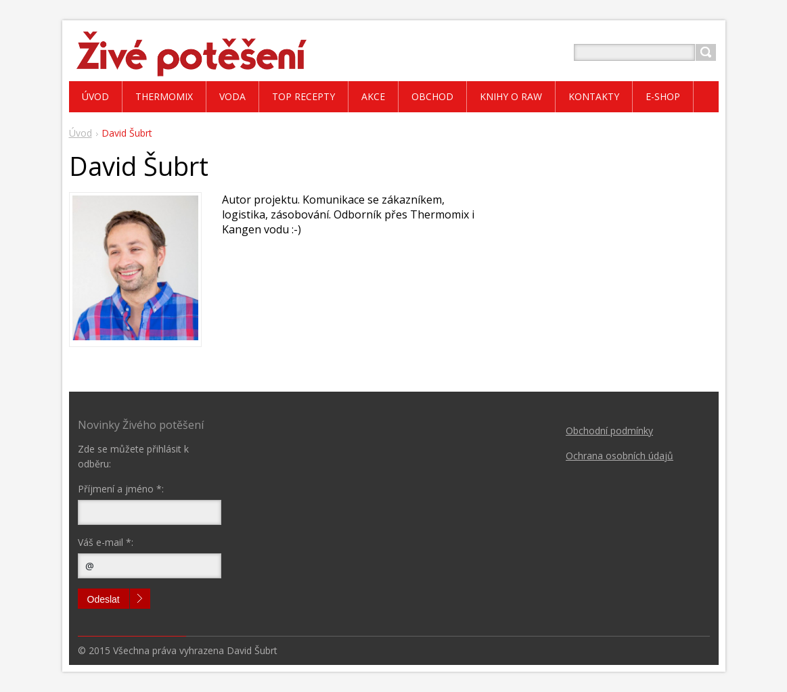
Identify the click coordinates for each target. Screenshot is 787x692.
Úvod (80, 132)
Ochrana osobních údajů (619, 455)
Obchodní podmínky (609, 430)
